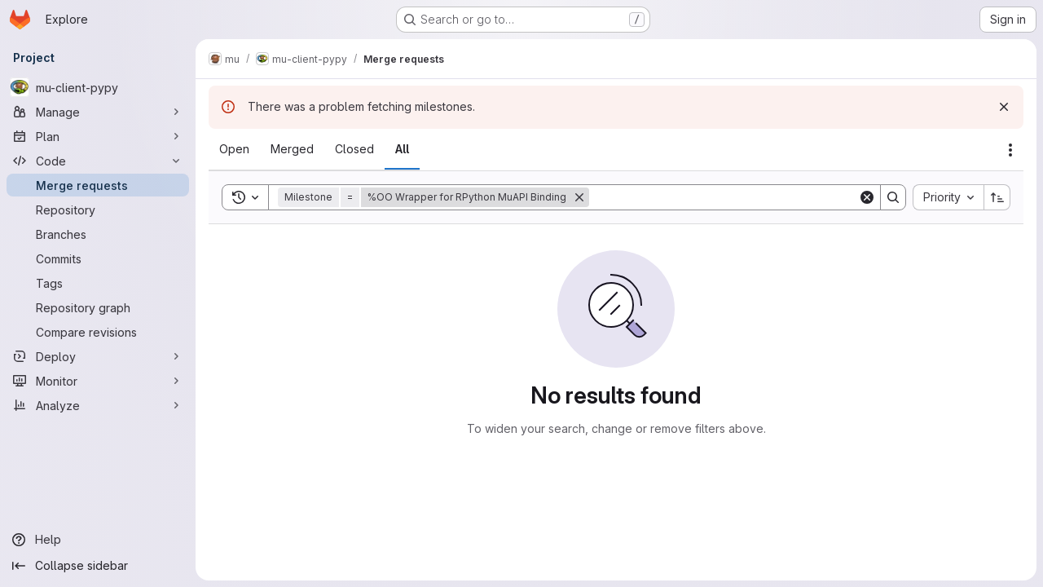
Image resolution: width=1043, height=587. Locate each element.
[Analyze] (98, 405)
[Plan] (98, 136)
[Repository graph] (98, 307)
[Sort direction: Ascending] (997, 197)
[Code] (98, 160)
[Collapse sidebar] (98, 565)
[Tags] (98, 282)
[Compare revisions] (98, 331)
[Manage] (98, 111)
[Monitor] (98, 380)
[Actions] (1010, 150)
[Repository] (98, 209)
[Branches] (98, 234)
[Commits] (98, 258)
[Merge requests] (98, 185)
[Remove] (579, 197)
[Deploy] (98, 356)
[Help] (98, 539)
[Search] (723, 197)
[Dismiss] (1004, 107)
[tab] (234, 149)
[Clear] (867, 197)
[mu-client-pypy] (98, 87)
